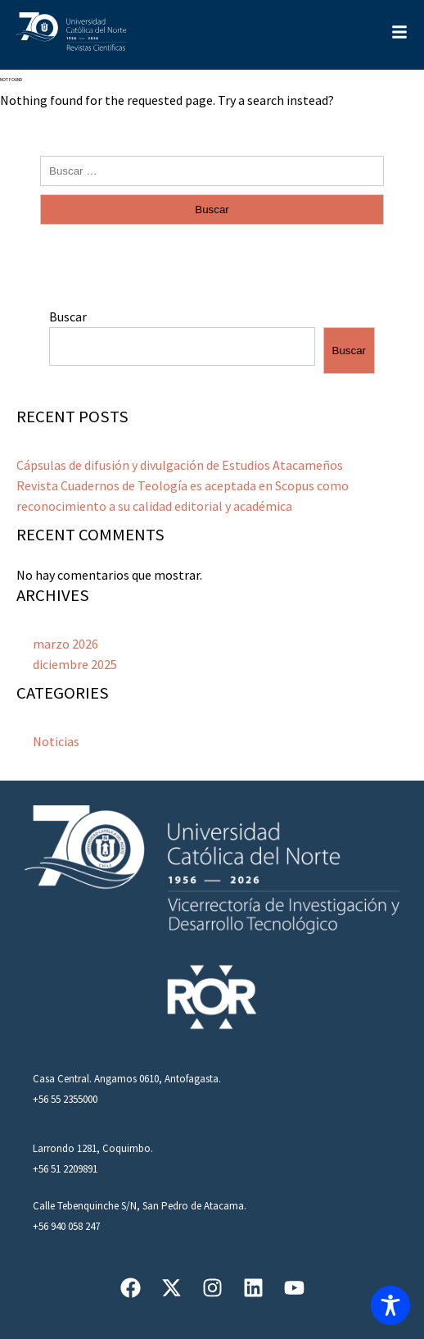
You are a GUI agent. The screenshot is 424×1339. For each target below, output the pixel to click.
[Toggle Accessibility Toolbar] (390, 1305)
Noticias (56, 741)
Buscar (68, 316)
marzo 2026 (65, 643)
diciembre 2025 (75, 664)
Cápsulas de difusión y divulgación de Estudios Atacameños (179, 465)
